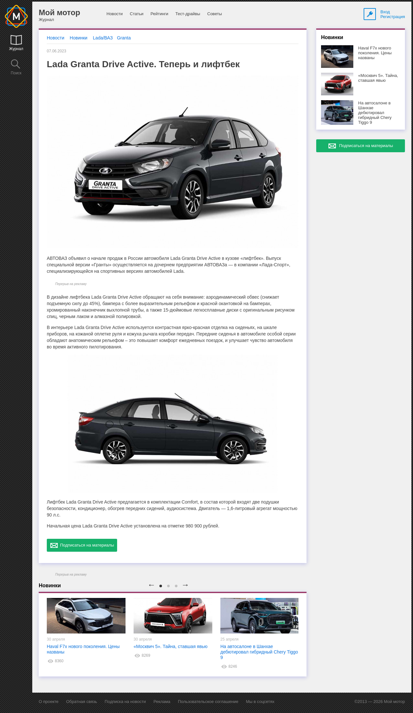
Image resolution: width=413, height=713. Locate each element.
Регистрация (392, 16)
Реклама (162, 701)
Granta (124, 37)
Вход (385, 11)
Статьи (136, 13)
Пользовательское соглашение (208, 701)
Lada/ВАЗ (103, 37)
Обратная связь (81, 701)
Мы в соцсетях (260, 701)
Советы (214, 13)
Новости (114, 13)
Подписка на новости (125, 701)
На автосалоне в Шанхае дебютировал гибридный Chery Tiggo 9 (259, 652)
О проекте (48, 701)
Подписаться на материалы (82, 545)
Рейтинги (159, 13)
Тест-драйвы (187, 13)
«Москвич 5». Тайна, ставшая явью (170, 646)
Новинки (78, 37)
